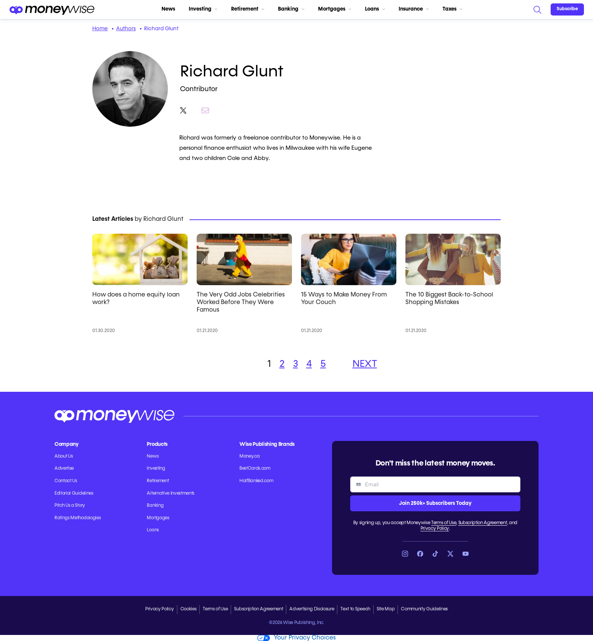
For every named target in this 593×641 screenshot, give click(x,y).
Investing (203, 9)
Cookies (188, 609)
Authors (126, 28)
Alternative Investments (170, 493)
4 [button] (309, 364)
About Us (63, 456)
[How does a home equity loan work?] (140, 259)
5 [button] (323, 364)
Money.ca (249, 456)
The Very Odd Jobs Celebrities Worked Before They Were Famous (241, 302)
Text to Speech (355, 609)
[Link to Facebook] (420, 554)
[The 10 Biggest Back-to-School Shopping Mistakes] (453, 259)
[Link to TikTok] (435, 554)
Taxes (452, 9)
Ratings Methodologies (77, 518)
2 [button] (282, 364)
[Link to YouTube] (466, 554)
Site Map (385, 609)
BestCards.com (254, 468)
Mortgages (334, 9)
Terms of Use (443, 523)
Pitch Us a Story (69, 505)
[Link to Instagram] (405, 554)
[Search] (537, 9)
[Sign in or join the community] (567, 9)
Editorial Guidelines (73, 493)
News (168, 9)
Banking (291, 9)
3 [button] (295, 364)
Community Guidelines (424, 609)
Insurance (414, 9)
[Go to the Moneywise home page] (52, 9)
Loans (375, 9)
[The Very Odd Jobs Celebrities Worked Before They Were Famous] (244, 259)
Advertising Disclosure (311, 609)
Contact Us (65, 481)
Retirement (247, 9)
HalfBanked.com (256, 481)
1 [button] (269, 364)
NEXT (364, 364)
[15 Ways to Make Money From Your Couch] (348, 259)
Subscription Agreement (482, 523)
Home (100, 28)
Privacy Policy (435, 528)
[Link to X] (450, 554)
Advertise (64, 468)
